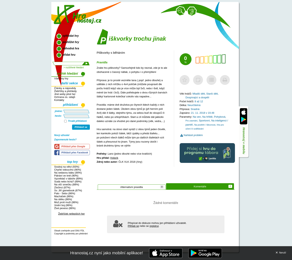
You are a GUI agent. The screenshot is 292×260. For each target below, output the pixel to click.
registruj (154, 225)
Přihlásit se (81, 127)
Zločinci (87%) (62, 187)
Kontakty (59, 100)
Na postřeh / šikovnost (204, 125)
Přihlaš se (133, 225)
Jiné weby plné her (65, 94)
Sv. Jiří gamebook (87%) (68, 190)
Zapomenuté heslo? (65, 139)
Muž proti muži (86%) (66, 202)
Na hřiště (207, 116)
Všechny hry (61, 78)
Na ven (197, 116)
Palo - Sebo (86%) (64, 193)
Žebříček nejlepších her (71, 213)
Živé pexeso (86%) (65, 208)
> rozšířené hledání (73, 67)
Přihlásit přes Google (73, 146)
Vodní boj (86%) (63, 205)
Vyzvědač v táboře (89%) (68, 178)
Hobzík (114, 157)
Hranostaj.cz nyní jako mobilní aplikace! (106, 253)
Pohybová (219, 116)
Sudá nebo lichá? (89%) (68, 181)
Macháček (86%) (63, 196)
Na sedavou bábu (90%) (68, 172)
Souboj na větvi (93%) (66, 166)
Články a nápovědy (65, 88)
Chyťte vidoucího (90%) (67, 169)
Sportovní (204, 120)
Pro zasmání (192, 120)
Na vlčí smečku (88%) (66, 184)
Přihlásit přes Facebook (74, 152)
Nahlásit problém (191, 135)
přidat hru (69, 54)
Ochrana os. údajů (64, 97)
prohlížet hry (71, 42)
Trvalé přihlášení (75, 121)
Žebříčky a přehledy (65, 91)
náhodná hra (71, 48)
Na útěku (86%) (63, 199)
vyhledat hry (71, 35)
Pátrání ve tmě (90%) (66, 175)
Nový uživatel (61, 135)
